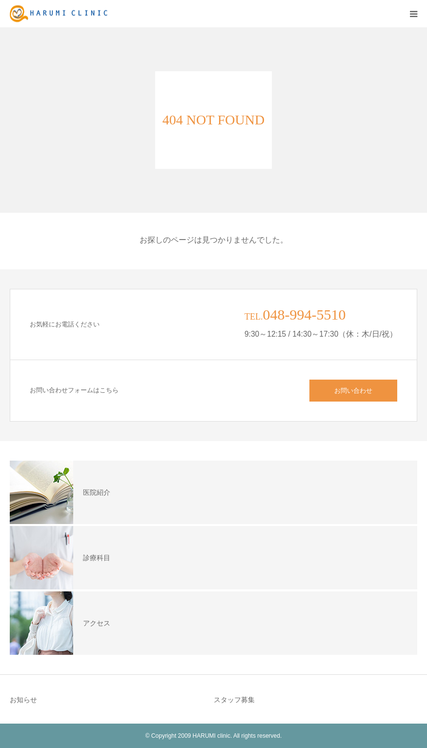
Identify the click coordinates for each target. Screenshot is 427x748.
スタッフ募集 (234, 700)
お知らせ (23, 700)
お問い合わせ (353, 390)
